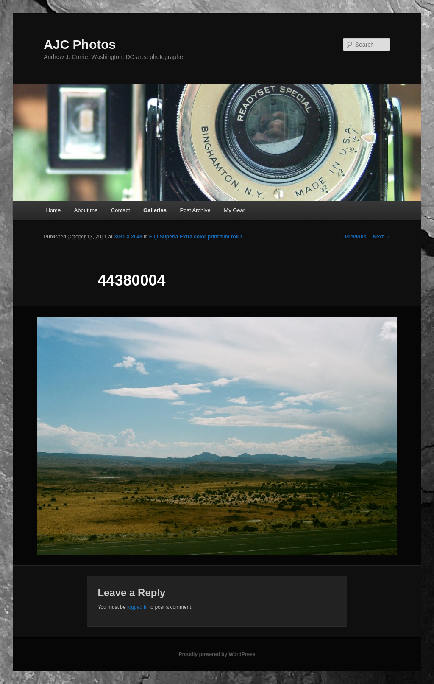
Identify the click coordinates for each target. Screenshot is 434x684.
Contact (120, 210)
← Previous (352, 237)
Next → (381, 237)
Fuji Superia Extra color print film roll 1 (196, 237)
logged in (137, 607)
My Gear (234, 210)
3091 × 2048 (128, 237)
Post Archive (195, 210)
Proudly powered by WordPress (216, 654)
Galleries (155, 210)
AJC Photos (80, 44)
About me (86, 210)
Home (53, 210)
